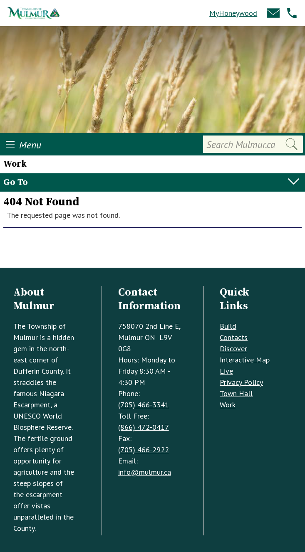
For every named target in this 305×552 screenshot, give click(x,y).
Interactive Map (245, 360)
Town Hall (236, 393)
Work (228, 404)
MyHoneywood (233, 13)
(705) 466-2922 (143, 449)
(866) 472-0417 (143, 427)
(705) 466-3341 (143, 404)
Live (226, 371)
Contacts (234, 337)
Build (228, 326)
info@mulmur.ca (144, 472)
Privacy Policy (241, 382)
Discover (233, 348)
